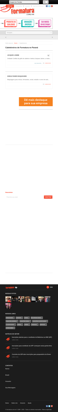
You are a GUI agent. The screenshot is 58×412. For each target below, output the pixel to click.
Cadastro (27, 6)
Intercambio (9, 328)
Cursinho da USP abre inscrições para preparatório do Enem (31, 354)
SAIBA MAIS (48, 63)
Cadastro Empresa (11, 321)
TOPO (51, 287)
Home (15, 43)
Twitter (49, 6)
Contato (18, 318)
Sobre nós (14, 403)
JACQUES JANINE (13, 55)
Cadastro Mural (24, 321)
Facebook (47, 6)
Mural (19, 324)
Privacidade (9, 318)
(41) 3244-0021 (37, 63)
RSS (52, 6)
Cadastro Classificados (39, 321)
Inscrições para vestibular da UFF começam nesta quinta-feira (32, 346)
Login (26, 318)
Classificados (10, 324)
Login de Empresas (38, 6)
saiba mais (15, 340)
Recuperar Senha (36, 318)
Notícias (42, 324)
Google (52, 406)
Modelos (34, 324)
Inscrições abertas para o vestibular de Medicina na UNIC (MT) (32, 337)
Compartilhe (19, 6)
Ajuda (29, 403)
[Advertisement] (22, 128)
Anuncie (22, 403)
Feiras (26, 324)
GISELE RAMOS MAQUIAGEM (17, 76)
